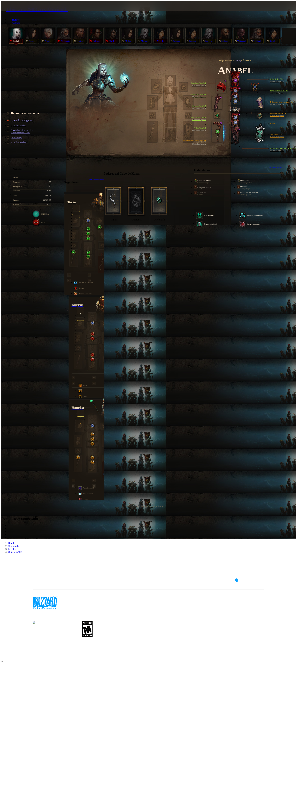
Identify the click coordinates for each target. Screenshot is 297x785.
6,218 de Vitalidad (16, 125)
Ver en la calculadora (276, 167)
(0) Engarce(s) (15, 137)
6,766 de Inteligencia (20, 120)
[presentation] (16, 10)
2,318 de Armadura (17, 142)
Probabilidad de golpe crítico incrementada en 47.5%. (21, 131)
